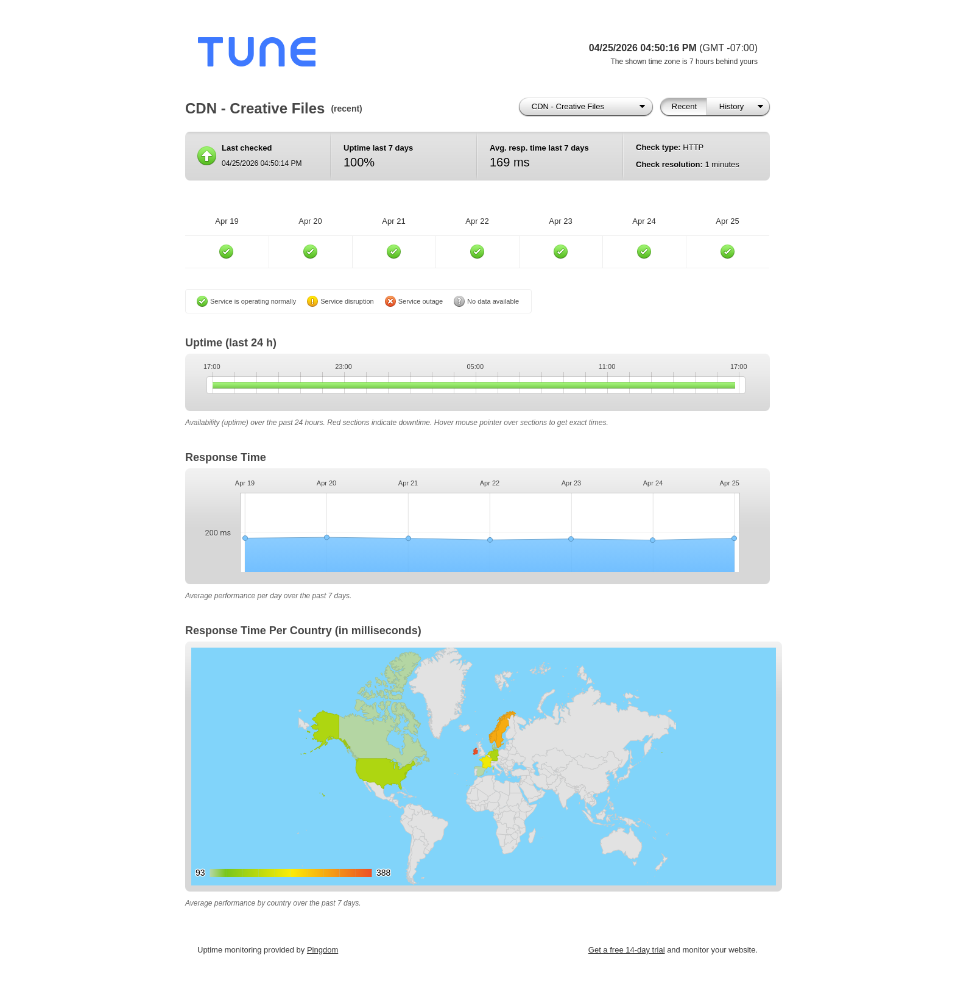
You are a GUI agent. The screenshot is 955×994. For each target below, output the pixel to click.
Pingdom (322, 949)
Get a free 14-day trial (626, 949)
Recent (684, 106)
